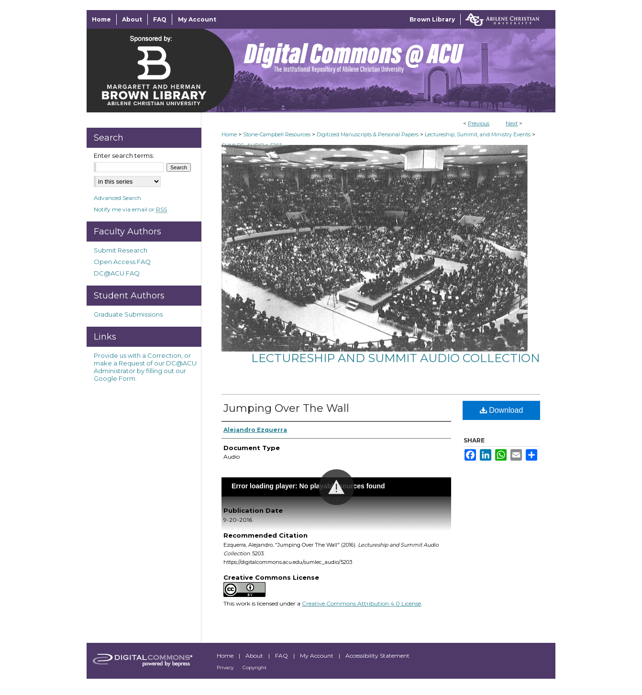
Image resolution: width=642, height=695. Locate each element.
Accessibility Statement (377, 655)
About (255, 655)
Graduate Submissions (128, 314)
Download (501, 410)
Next (512, 123)
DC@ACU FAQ (117, 273)
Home (229, 134)
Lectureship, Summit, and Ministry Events (478, 134)
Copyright (254, 667)
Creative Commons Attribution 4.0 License (361, 603)
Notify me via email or (130, 209)
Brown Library (432, 19)
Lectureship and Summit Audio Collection (395, 358)
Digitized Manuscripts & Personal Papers (368, 134)
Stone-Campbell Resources (276, 134)
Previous (478, 123)
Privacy (226, 667)
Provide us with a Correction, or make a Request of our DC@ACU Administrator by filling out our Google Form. (145, 367)
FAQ (282, 655)
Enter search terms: (124, 155)
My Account (317, 655)
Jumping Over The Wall (286, 408)
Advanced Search (117, 197)
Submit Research (120, 250)
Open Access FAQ (122, 261)
